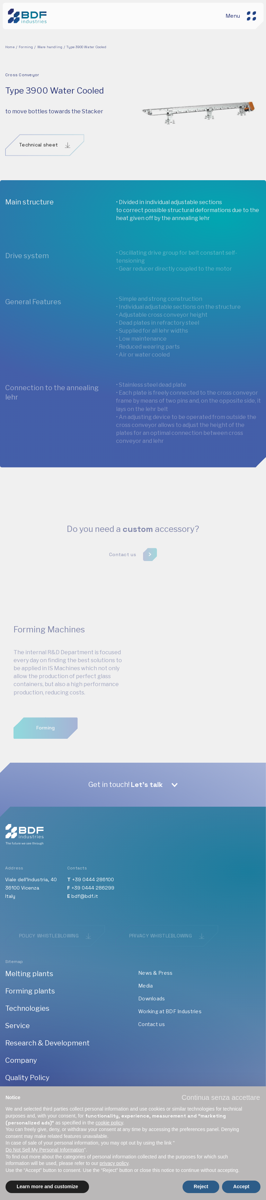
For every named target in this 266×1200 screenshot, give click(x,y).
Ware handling (50, 47)
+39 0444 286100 (93, 879)
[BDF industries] (28, 15)
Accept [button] (241, 1186)
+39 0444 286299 (92, 888)
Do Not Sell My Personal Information (45, 1150)
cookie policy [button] (109, 1122)
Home (10, 47)
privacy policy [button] (114, 1163)
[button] (221, 1097)
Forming (26, 47)
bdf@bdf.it (84, 896)
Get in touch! (125, 784)
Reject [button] (201, 1186)
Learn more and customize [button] (47, 1186)
